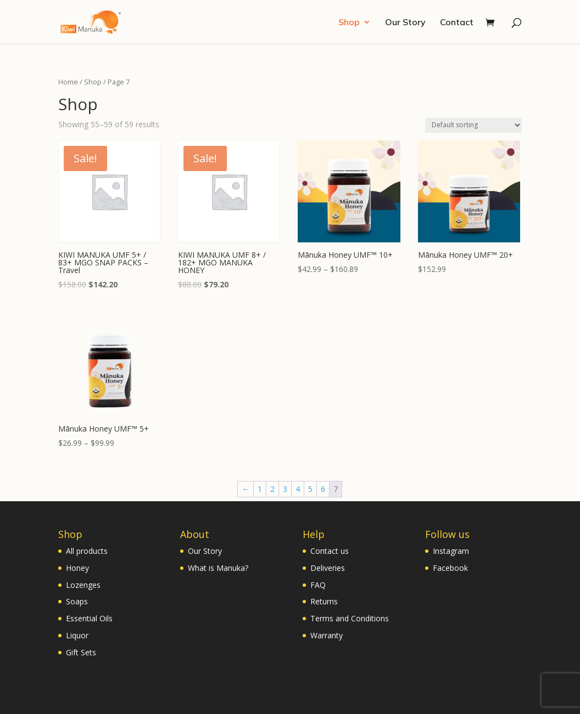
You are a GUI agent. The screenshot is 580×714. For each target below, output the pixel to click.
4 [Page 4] (297, 489)
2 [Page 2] (272, 489)
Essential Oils (89, 618)
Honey (77, 568)
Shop (349, 22)
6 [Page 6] (323, 489)
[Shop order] (473, 125)
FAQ (318, 585)
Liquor (77, 635)
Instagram (451, 551)
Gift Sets (81, 652)
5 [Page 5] (310, 489)
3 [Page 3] (285, 489)
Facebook (450, 568)
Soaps (77, 601)
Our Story (405, 22)
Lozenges (83, 585)
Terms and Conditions (349, 618)
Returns (324, 601)
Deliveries (327, 568)
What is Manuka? (218, 568)
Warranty (326, 635)
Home (68, 82)
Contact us (329, 551)
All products (87, 551)
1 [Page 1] (260, 489)
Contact (456, 22)
